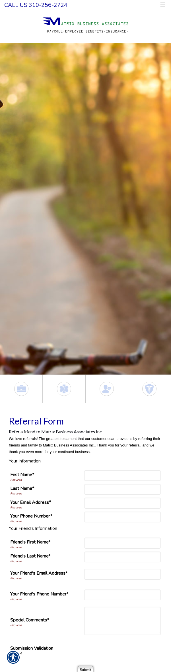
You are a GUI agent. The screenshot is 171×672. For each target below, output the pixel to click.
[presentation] (117, 649)
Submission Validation (31, 648)
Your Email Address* (30, 502)
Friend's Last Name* (30, 556)
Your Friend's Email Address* (38, 573)
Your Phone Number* (31, 516)
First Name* (22, 475)
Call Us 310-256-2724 (35, 5)
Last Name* (22, 488)
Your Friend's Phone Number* (39, 594)
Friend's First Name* (30, 542)
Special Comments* (29, 620)
